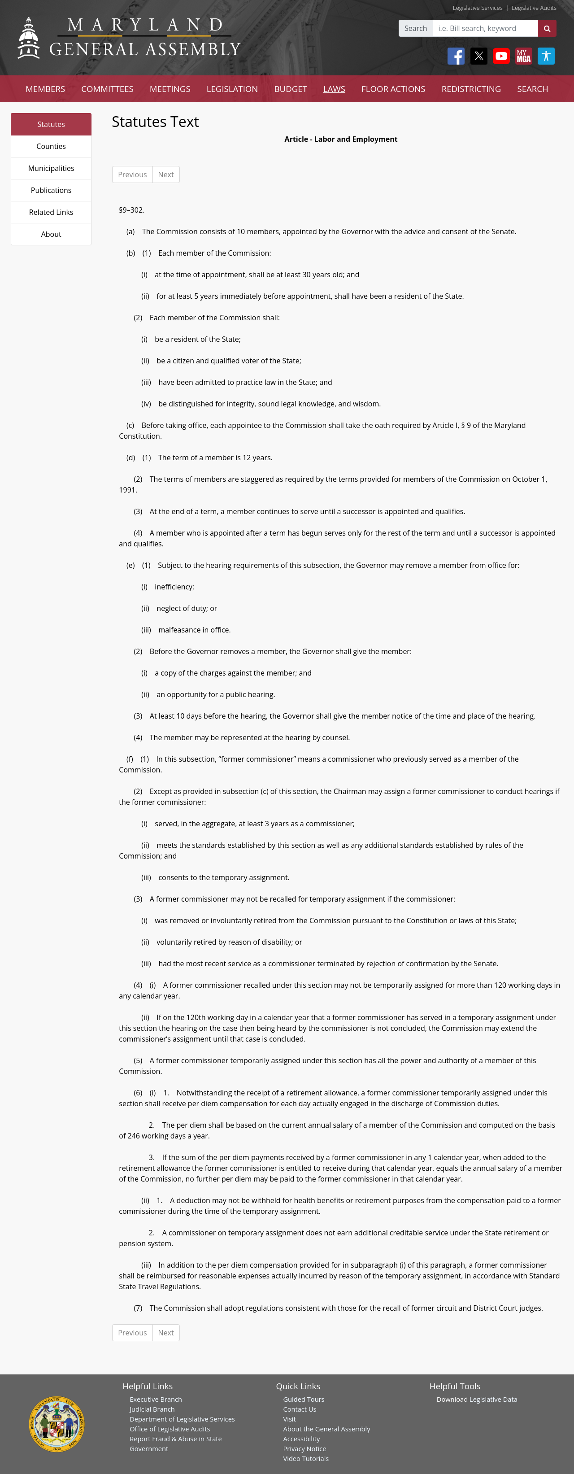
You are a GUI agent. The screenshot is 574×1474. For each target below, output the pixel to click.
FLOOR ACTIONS (393, 88)
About (51, 234)
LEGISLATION (232, 88)
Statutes (51, 124)
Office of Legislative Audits (170, 1428)
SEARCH (532, 88)
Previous (132, 174)
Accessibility (301, 1438)
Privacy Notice (304, 1448)
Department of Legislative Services (182, 1418)
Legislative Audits (534, 8)
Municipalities (51, 168)
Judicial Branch (152, 1408)
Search (415, 28)
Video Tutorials (306, 1458)
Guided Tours (303, 1399)
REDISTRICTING (471, 88)
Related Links (51, 212)
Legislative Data (493, 1399)
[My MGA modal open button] (522, 56)
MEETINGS (170, 88)
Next (166, 174)
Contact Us (299, 1408)
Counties (51, 146)
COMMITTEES (107, 88)
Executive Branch (156, 1399)
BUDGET (290, 88)
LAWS (334, 88)
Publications (51, 190)
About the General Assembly (326, 1428)
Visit (289, 1418)
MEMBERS (45, 88)
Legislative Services (478, 8)
